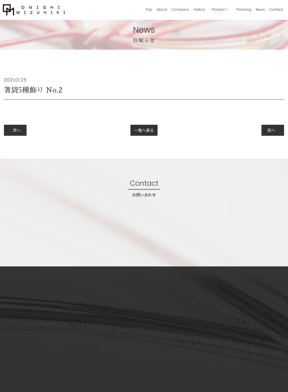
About (162, 9)
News (260, 9)
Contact (276, 9)
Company (180, 9)
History (199, 9)
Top (148, 9)
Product (219, 9)
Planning (243, 9)
